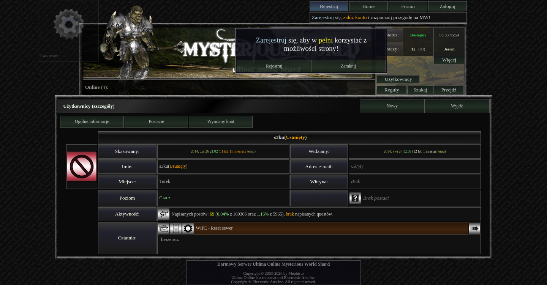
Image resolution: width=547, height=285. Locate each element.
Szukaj (420, 90)
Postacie (156, 121)
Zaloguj (447, 6)
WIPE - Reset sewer (214, 228)
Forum (408, 6)
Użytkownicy (398, 79)
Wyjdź (457, 106)
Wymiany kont (220, 121)
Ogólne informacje (92, 121)
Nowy (392, 106)
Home (368, 6)
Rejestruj (329, 6)
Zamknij (348, 66)
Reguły (391, 90)
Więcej (449, 60)
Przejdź (449, 90)
